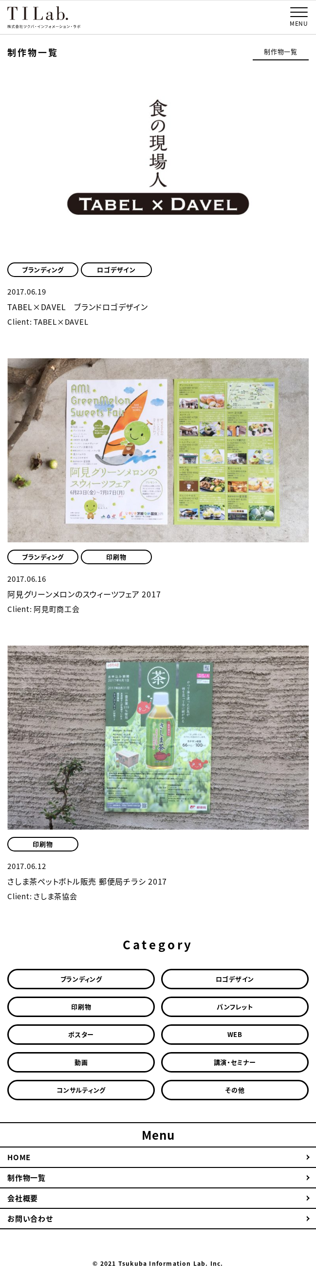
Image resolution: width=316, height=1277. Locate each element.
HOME (19, 1157)
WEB (234, 1034)
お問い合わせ (30, 1218)
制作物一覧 (280, 51)
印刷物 (116, 556)
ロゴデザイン (116, 269)
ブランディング (43, 269)
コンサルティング (81, 1089)
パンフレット (235, 1006)
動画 (81, 1062)
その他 (234, 1089)
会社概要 (22, 1198)
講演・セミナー (235, 1062)
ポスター (81, 1034)
